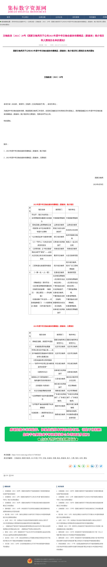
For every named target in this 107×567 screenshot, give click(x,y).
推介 (68, 458)
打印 (6, 475)
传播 (54, 458)
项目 (77, 458)
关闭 (11, 475)
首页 (8, 17)
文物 (44, 458)
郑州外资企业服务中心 (19, 21)
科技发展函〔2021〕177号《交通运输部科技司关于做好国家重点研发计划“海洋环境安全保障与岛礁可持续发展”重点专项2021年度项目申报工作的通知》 (80, 546)
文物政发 (17, 458)
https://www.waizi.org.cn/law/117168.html (26, 455)
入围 (72, 458)
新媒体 (63, 458)
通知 (85, 458)
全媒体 (49, 458)
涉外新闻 (75, 17)
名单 (81, 458)
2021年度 (34, 458)
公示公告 (59, 17)
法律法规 (42, 17)
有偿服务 (92, 17)
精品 (58, 458)
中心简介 (25, 17)
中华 (40, 458)
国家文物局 (26, 458)
